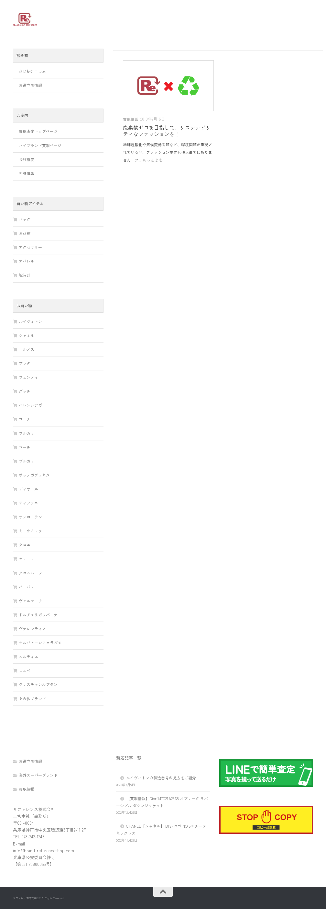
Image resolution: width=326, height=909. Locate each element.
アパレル (26, 261)
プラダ (24, 363)
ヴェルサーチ (30, 600)
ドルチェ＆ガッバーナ (38, 614)
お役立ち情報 (30, 85)
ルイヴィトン (30, 321)
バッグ (24, 219)
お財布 (24, 233)
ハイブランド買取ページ (40, 145)
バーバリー (28, 586)
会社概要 (26, 159)
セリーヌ (26, 558)
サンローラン (30, 516)
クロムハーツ (30, 573)
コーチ (24, 419)
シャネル (26, 335)
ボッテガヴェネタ (34, 475)
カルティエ (28, 656)
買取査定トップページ (38, 131)
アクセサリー (30, 247)
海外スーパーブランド (38, 775)
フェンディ (28, 377)
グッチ (24, 391)
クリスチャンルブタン (38, 684)
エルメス (26, 349)
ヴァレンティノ (32, 628)
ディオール (28, 489)
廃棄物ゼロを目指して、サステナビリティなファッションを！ (167, 130)
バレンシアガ (30, 405)
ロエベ (24, 670)
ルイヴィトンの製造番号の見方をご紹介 (161, 777)
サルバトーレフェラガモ (40, 642)
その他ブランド (32, 698)
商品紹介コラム (32, 71)
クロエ (24, 544)
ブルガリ (26, 433)
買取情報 (130, 119)
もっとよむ (152, 160)
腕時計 (24, 275)
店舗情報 (26, 173)
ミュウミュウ (30, 530)
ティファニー (30, 503)
